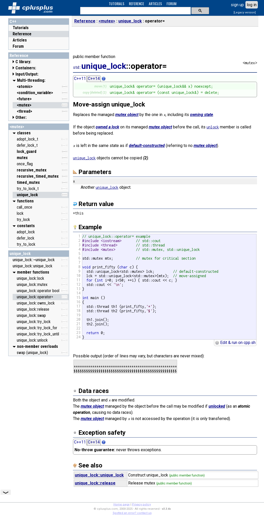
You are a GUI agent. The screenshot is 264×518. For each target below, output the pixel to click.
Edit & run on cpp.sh (235, 342)
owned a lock (107, 127)
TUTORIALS (116, 3)
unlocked (217, 406)
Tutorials (21, 27)
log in (252, 4)
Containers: (25, 67)
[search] (135, 11)
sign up (237, 4)
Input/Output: (26, 74)
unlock (213, 127)
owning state (201, 114)
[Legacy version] (245, 12)
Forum (18, 46)
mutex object (126, 114)
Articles (20, 40)
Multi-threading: (31, 80)
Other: (21, 117)
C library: (23, 61)
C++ (13, 21)
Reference (22, 33)
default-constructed (147, 145)
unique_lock (20, 253)
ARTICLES (155, 3)
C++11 (80, 78)
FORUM (171, 3)
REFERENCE (136, 3)
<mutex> (17, 126)
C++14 (94, 78)
